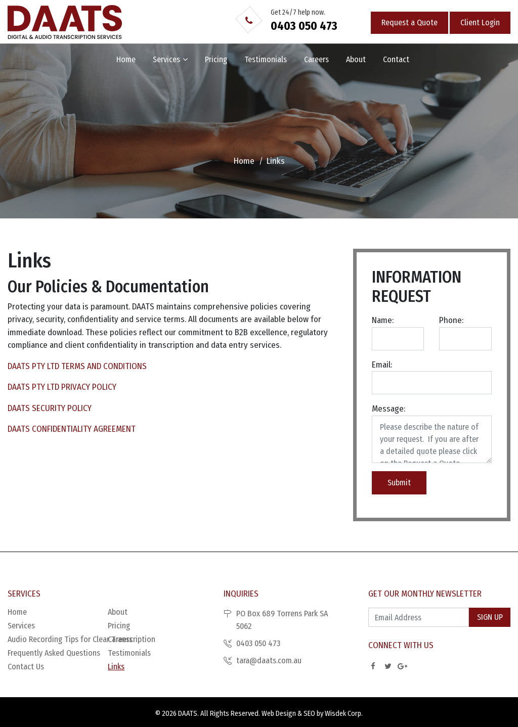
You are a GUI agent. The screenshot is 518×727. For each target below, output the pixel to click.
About (356, 59)
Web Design (279, 713)
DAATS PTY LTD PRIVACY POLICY (62, 387)
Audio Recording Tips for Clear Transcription (58, 639)
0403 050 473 (304, 26)
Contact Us (26, 666)
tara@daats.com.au (268, 660)
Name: (383, 320)
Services (166, 59)
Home (126, 59)
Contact (396, 59)
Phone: (451, 320)
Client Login (480, 22)
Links (116, 666)
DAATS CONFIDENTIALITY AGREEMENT (72, 429)
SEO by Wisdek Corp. (333, 713)
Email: (382, 364)
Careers (316, 59)
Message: (388, 408)
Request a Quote (409, 22)
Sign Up (490, 617)
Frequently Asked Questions (54, 653)
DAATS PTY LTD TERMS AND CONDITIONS (77, 366)
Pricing (216, 59)
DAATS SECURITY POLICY (50, 408)
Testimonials (265, 59)
